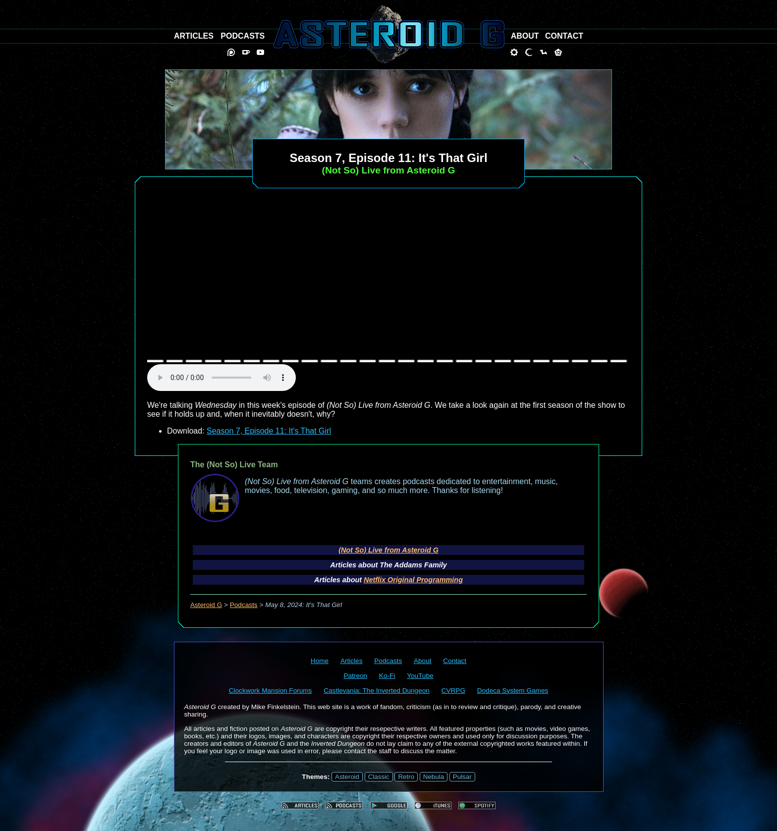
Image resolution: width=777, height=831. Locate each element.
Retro (406, 776)
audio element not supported (221, 377)
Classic (378, 776)
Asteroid (347, 776)
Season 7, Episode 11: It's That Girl (269, 431)
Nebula (433, 776)
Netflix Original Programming (413, 580)
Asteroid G (206, 605)
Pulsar (462, 776)
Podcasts (244, 605)
